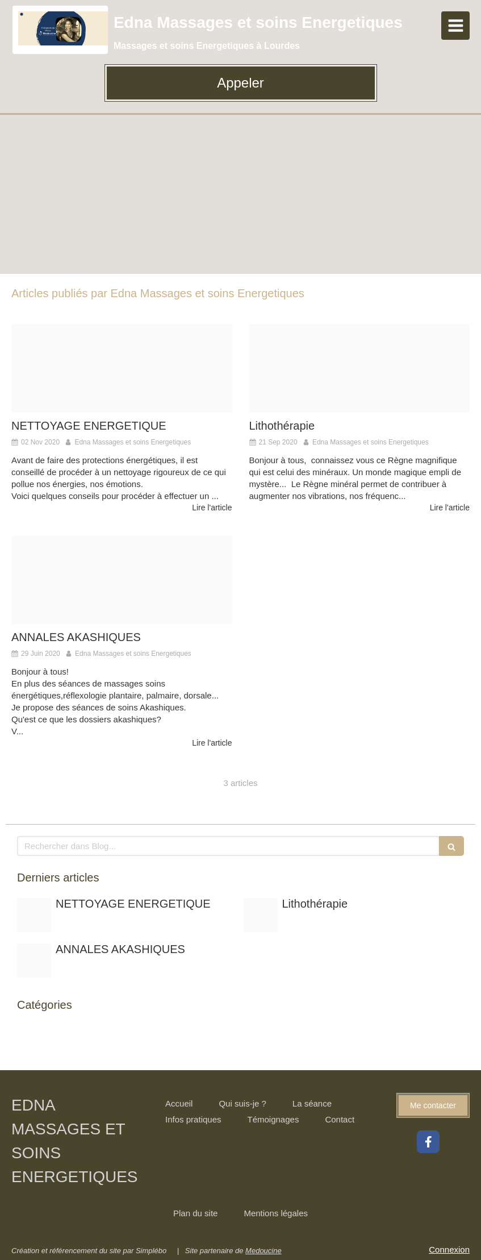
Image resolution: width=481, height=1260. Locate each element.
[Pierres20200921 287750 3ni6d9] (359, 368)
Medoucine (263, 1250)
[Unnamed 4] (121, 580)
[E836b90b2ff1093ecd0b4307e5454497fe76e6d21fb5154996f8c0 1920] (121, 368)
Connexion (449, 1249)
